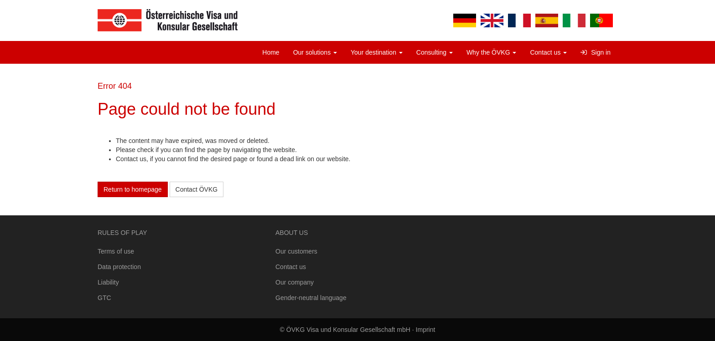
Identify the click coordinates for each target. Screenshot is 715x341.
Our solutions (315, 52)
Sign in (595, 52)
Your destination (377, 52)
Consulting (434, 52)
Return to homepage (133, 189)
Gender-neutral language (311, 297)
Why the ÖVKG (491, 52)
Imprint (425, 329)
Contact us (548, 52)
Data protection (119, 266)
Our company (294, 282)
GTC (104, 297)
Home (270, 52)
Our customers (296, 251)
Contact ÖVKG (197, 189)
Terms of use (116, 251)
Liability (108, 282)
